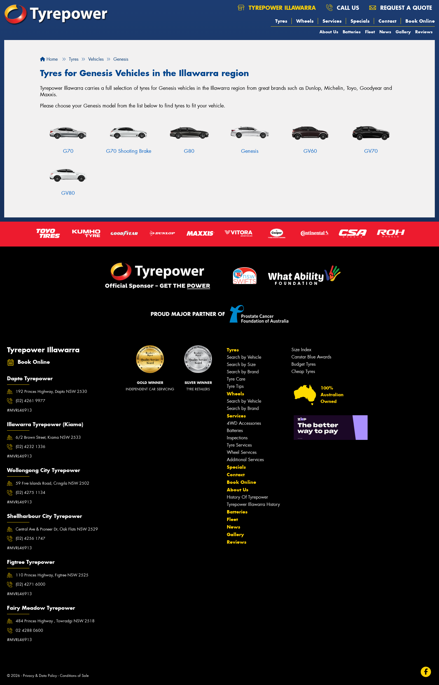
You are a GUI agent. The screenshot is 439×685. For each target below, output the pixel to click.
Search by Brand (243, 372)
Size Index (301, 350)
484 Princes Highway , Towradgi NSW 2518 (55, 620)
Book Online (420, 21)
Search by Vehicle (244, 357)
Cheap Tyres (303, 371)
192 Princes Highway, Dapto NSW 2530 (51, 391)
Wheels (305, 21)
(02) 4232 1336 (30, 446)
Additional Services (245, 460)
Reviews (424, 31)
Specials (360, 21)
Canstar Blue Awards (311, 357)
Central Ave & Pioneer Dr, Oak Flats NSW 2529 (57, 529)
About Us (328, 31)
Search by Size (241, 364)
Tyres (281, 21)
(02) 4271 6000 (30, 584)
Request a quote (400, 7)
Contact (387, 21)
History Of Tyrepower (247, 497)
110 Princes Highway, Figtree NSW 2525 (52, 575)
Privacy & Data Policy (40, 675)
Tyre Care (236, 379)
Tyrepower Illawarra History (253, 504)
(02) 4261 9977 (30, 400)
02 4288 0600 (29, 630)
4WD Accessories (244, 423)
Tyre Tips (235, 386)
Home (49, 59)
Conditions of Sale (74, 675)
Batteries (352, 31)
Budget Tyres (303, 364)
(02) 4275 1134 (30, 492)
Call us (342, 7)
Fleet (370, 31)
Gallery (403, 31)
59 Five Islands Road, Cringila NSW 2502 (52, 483)
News (385, 31)
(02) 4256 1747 (30, 538)
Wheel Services (241, 452)
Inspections (237, 438)
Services (332, 21)
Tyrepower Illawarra (277, 7)
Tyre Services (239, 445)
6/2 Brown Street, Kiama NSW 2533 (48, 437)
